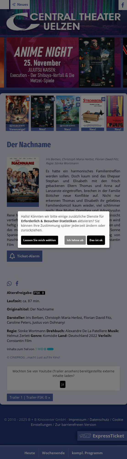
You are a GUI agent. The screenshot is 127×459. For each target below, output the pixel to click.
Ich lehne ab (75, 240)
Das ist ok (96, 240)
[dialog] (63, 229)
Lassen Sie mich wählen (39, 240)
